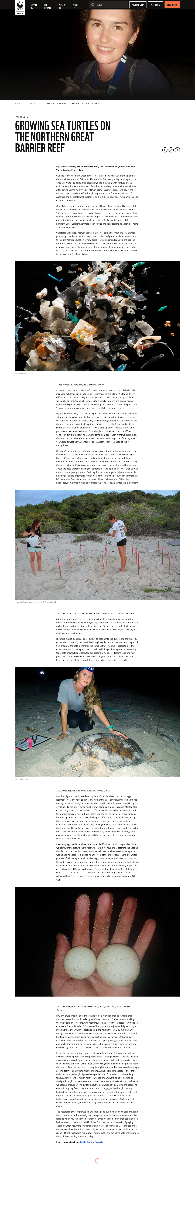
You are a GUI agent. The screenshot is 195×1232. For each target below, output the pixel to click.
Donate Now (172, 4)
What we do (63, 6)
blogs (32, 103)
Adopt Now (155, 4)
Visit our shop (138, 4)
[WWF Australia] (20, 8)
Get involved (47, 6)
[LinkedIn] (171, 149)
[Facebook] (164, 149)
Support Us (34, 6)
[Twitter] (177, 149)
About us (76, 6)
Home (18, 103)
